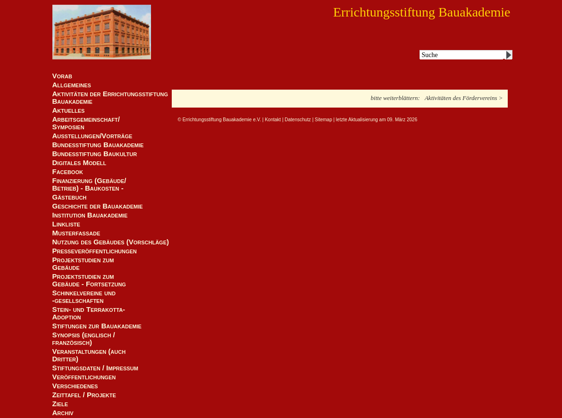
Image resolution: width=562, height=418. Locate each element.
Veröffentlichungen (84, 377)
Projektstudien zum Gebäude (83, 263)
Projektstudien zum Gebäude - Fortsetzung (89, 280)
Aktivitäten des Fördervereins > (464, 97)
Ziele (60, 404)
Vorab (62, 76)
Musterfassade (76, 233)
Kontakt (273, 119)
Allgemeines (71, 85)
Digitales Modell (79, 163)
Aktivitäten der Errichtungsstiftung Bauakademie (110, 97)
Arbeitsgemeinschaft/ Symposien (86, 123)
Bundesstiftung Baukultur (94, 154)
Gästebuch (69, 197)
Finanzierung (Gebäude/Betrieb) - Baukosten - (89, 184)
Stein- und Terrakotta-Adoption (89, 313)
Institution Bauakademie (90, 215)
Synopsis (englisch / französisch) (83, 338)
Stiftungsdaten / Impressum (95, 368)
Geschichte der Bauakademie (97, 206)
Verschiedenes (75, 386)
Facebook (67, 172)
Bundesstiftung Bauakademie (98, 145)
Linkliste (66, 224)
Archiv (63, 413)
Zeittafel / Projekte (84, 395)
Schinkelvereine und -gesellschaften (84, 296)
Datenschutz (298, 119)
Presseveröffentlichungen (94, 251)
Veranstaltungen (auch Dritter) (89, 355)
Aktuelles (68, 110)
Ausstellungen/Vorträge (92, 136)
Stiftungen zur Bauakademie (97, 326)
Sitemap (323, 119)
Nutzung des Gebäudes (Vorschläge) (110, 242)
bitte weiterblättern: (395, 97)
